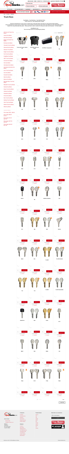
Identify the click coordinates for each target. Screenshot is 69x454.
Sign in (53, 1)
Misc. (36, 433)
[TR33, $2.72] (22, 385)
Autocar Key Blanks (8, 35)
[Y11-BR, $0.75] (47, 259)
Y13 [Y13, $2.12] (34, 298)
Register (58, 1)
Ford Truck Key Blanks (8, 54)
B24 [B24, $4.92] (34, 361)
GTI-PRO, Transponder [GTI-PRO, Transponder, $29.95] (47, 47)
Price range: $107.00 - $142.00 (8, 122)
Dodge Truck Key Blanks (9, 51)
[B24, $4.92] (34, 354)
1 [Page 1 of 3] (37, 411)
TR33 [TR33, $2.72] (22, 392)
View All (37, 440)
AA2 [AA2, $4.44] (59, 79)
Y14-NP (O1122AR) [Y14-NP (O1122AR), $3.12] (59, 297)
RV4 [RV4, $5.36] (59, 172)
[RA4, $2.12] (47, 166)
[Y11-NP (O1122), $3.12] (59, 259)
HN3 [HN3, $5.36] (34, 142)
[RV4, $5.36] (59, 166)
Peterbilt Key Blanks (8, 93)
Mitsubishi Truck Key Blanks (9, 84)
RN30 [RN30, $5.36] (47, 361)
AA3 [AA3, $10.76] (47, 111)
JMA (36, 429)
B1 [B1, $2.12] (59, 48)
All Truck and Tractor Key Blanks (9, 33)
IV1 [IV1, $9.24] (22, 79)
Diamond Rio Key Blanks (9, 47)
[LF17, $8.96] (59, 322)
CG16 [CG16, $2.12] (47, 329)
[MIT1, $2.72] (34, 72)
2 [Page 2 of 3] (18, 32)
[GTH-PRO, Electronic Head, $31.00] (34, 41)
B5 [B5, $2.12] (34, 204)
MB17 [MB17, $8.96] (22, 361)
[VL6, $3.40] (59, 196)
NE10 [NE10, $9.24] (22, 266)
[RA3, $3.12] (59, 135)
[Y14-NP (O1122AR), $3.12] (59, 291)
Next (21, 32)
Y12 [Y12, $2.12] (22, 298)
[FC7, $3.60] (22, 228)
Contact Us (39, 1)
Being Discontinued (46, 9)
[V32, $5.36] (59, 354)
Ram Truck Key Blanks (8, 97)
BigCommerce (63, 452)
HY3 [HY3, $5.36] (47, 142)
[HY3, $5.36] (47, 135)
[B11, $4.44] (34, 259)
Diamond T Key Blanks (8, 49)
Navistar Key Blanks (8, 86)
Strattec (37, 437)
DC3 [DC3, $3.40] (22, 142)
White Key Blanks (7, 106)
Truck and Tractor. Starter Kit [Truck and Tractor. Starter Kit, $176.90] (22, 48)
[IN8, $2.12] (34, 228)
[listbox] (61, 33)
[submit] (49, 3)
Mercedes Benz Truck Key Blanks (9, 82)
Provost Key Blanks (8, 95)
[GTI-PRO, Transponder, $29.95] (47, 41)
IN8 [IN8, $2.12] (34, 235)
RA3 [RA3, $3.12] (59, 142)
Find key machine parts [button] (44, 6)
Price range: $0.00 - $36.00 (9, 112)
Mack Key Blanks (7, 77)
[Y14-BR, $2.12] (47, 291)
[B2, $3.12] (22, 104)
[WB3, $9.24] (22, 166)
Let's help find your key (23, 442)
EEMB (36, 432)
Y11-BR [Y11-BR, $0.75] (47, 267)
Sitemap (18, 452)
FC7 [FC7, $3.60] (22, 235)
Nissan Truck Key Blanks (9, 89)
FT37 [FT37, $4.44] (35, 392)
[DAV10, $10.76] (59, 228)
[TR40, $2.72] (59, 385)
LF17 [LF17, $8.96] (59, 330)
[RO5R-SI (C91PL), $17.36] (47, 196)
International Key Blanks (8, 65)
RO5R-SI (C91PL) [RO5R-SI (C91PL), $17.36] (46, 203)
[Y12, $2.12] (22, 291)
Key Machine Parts (19, 9)
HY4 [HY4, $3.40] (34, 172)
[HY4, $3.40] (34, 166)
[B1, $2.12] (59, 41)
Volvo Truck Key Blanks (8, 102)
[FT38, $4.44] (47, 385)
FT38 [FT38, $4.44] (47, 392)
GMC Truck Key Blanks (8, 58)
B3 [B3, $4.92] (59, 111)
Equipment (28, 9)
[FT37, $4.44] (34, 385)
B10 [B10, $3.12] (47, 235)
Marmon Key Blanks (8, 79)
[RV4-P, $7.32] (22, 196)
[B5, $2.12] (34, 196)
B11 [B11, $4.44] (34, 266)
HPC (36, 428)
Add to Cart (24, 59)
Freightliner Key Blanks (8, 56)
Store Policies (46, 1)
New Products (36, 9)
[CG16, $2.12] (47, 322)
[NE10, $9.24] (22, 259)
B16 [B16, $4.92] (34, 329)
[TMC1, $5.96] (47, 72)
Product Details (22, 61)
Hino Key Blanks (7, 62)
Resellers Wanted (57, 9)
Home (35, 1)
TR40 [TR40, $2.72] (59, 392)
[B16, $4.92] (34, 322)
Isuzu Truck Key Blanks (8, 70)
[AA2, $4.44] (59, 72)
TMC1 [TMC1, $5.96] (47, 80)
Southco (37, 436)
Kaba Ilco (37, 426)
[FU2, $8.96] (34, 104)
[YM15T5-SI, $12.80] (22, 322)
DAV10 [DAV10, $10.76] (59, 235)
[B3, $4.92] (59, 104)
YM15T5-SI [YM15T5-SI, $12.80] (22, 329)
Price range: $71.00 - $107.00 (8, 118)
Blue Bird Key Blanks (8, 37)
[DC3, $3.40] (22, 135)
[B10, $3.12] (47, 228)
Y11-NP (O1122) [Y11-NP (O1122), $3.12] (59, 266)
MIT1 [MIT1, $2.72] (35, 79)
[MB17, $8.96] (22, 354)
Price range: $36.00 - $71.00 (8, 115)
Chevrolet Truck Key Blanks (9, 45)
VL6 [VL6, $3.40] (59, 203)
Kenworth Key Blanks (8, 74)
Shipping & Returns (23, 440)
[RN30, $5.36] (47, 354)
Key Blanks (9, 9)
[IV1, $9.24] (22, 72)
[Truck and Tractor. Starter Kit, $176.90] (22, 41)
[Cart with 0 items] (62, 1)
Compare (22, 63)
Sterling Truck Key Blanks (9, 100)
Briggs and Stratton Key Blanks (8, 40)
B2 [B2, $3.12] (22, 111)
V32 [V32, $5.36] (59, 361)
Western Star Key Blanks (9, 104)
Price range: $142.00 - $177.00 (8, 125)
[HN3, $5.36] (34, 135)
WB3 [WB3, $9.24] (22, 172)
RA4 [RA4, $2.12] (47, 172)
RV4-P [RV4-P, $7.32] (22, 203)
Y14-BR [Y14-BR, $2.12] (47, 297)
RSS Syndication (22, 447)
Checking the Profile (23, 443)
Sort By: (55, 32)
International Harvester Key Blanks (9, 68)
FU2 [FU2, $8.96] (34, 111)
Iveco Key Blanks (7, 72)
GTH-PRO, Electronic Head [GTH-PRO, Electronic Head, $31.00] (34, 48)
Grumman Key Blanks (8, 60)
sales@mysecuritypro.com (8, 434)
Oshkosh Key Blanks (8, 91)
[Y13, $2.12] (34, 291)
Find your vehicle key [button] (31, 6)
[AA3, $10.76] (47, 104)
